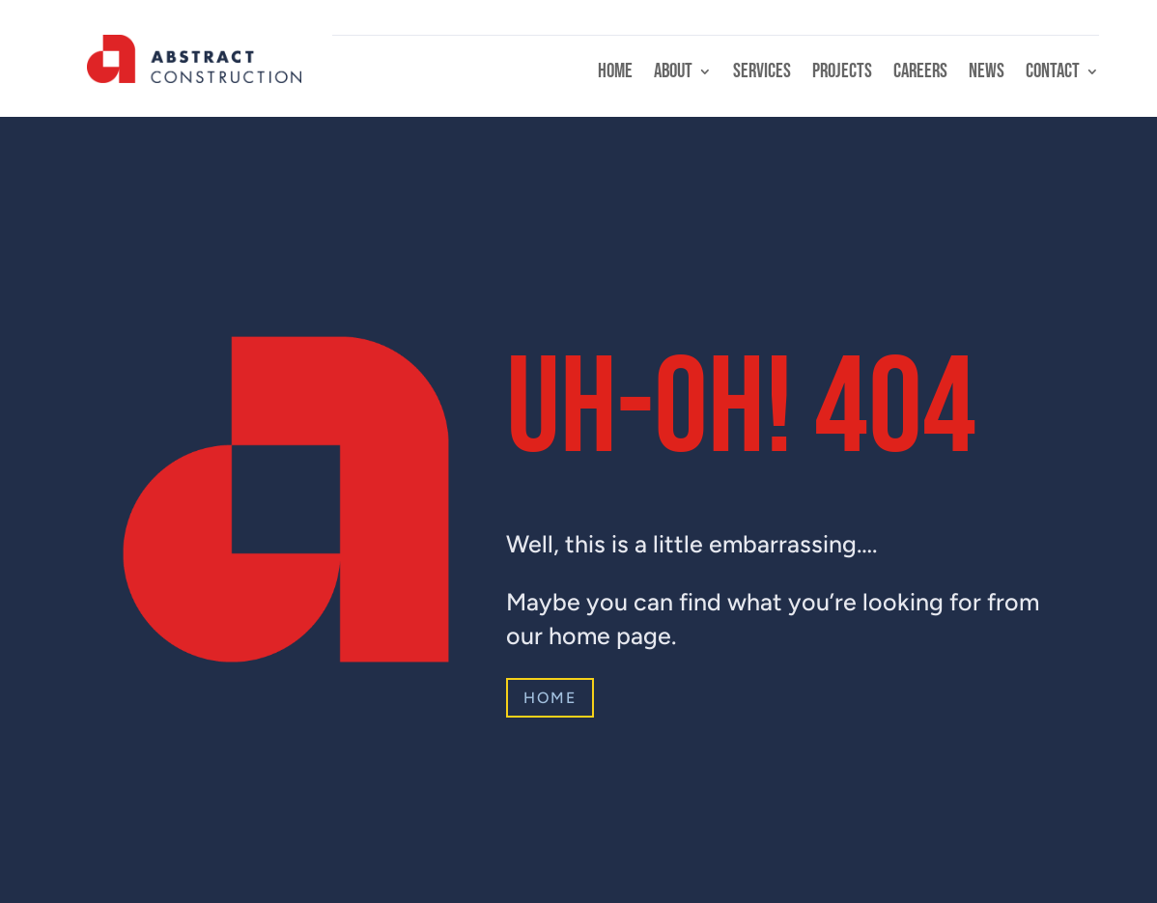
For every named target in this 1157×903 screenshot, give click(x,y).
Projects (842, 74)
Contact (1053, 74)
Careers (920, 74)
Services (762, 74)
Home (615, 74)
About (673, 74)
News (986, 74)
